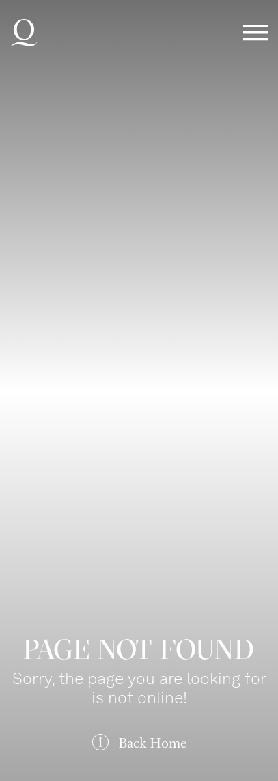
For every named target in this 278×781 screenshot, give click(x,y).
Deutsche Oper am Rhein (24, 32)
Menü (255, 33)
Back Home (152, 743)
